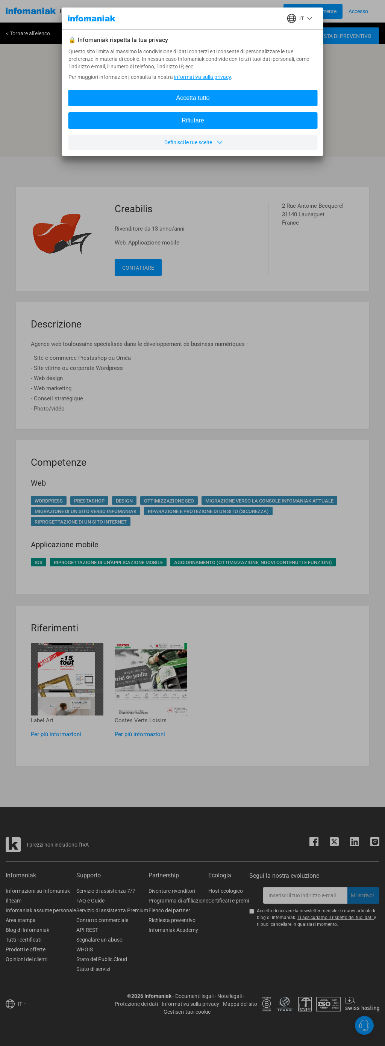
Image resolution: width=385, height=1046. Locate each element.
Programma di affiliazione (178, 901)
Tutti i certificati (23, 940)
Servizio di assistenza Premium (112, 910)
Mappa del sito (240, 1004)
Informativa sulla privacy (190, 1004)
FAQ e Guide (90, 901)
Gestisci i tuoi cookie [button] (187, 1012)
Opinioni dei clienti (26, 959)
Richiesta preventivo (172, 920)
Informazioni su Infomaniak (38, 891)
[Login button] (313, 11)
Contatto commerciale (102, 920)
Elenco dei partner (169, 910)
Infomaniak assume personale (41, 910)
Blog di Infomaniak (27, 930)
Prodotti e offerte (25, 949)
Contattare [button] (138, 268)
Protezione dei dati (136, 1004)
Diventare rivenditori (172, 891)
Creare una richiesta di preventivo (323, 36)
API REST (87, 930)
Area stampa (21, 920)
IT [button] (22, 1004)
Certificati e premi (228, 901)
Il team (13, 901)
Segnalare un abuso (99, 940)
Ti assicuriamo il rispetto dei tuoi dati (335, 917)
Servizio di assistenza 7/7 (105, 891)
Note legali (229, 996)
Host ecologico (225, 891)
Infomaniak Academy (173, 930)
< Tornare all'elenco (28, 33)
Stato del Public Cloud (101, 959)
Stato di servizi (93, 969)
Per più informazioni (56, 734)
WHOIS (84, 949)
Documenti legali (194, 996)
